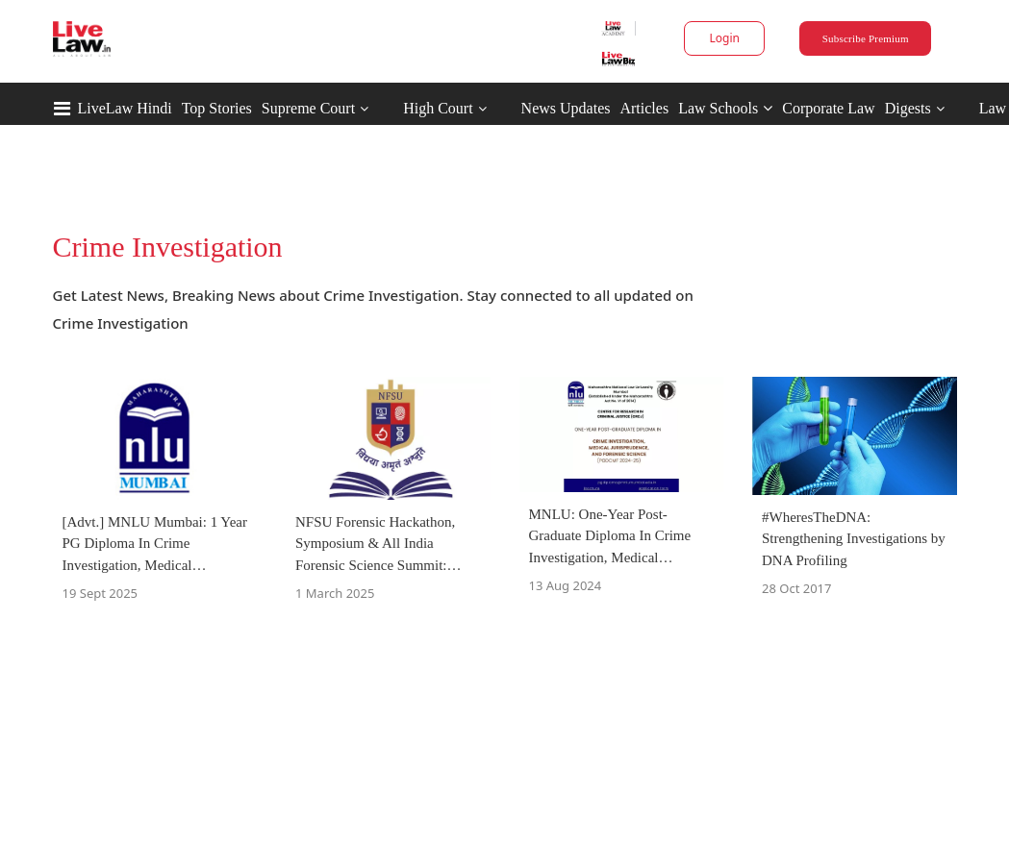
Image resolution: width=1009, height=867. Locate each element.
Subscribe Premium (865, 38)
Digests (908, 108)
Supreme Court (308, 108)
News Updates (566, 108)
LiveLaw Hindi (125, 108)
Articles (643, 108)
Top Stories (217, 108)
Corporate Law (828, 108)
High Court (437, 108)
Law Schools (725, 108)
